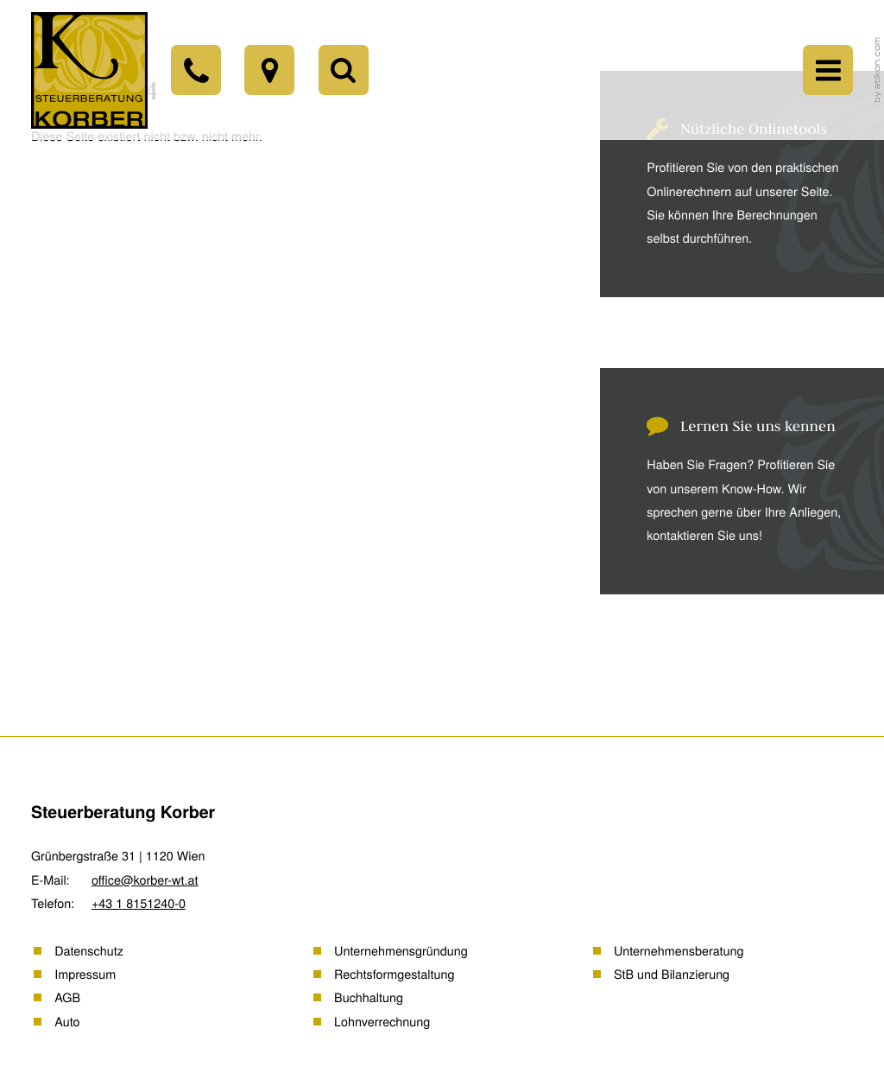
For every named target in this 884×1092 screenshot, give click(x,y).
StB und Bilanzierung (671, 974)
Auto (66, 1022)
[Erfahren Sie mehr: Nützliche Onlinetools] (727, 184)
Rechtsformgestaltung (394, 974)
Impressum (85, 974)
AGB (67, 997)
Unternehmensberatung (679, 951)
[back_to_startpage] (89, 70)
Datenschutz (88, 951)
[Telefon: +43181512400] (196, 70)
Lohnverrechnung (382, 1022)
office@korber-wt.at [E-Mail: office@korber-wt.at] (145, 880)
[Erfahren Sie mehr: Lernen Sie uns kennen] (727, 481)
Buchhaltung (368, 997)
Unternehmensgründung (401, 951)
